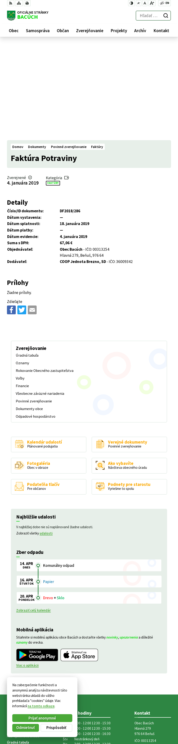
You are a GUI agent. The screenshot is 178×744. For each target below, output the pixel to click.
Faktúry (53, 86)
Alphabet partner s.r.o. (64, 694)
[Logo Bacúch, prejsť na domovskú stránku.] (27, 16)
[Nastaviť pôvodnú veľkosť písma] (144, 3)
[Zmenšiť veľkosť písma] (138, 3)
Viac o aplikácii (27, 569)
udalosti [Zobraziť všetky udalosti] (46, 437)
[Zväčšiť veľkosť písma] (152, 3)
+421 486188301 (146, 663)
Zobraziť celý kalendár (33, 514)
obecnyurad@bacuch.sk (152, 669)
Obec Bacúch (41, 698)
